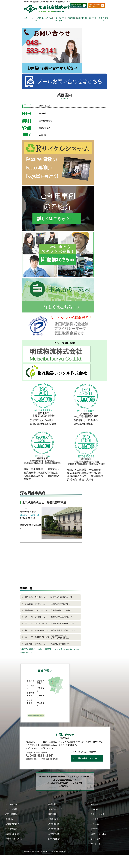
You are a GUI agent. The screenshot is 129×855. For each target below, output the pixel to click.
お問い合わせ (54, 839)
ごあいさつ (96, 809)
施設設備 (92, 18)
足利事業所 (41, 697)
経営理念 (95, 829)
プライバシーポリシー (57, 809)
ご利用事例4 (53, 834)
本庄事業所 (41, 704)
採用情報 (52, 814)
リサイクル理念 (97, 814)
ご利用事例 (82, 18)
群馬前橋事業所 (30, 694)
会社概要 (95, 819)
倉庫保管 (43, 135)
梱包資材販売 (45, 128)
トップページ (11, 804)
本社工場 (30, 681)
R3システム (47, 18)
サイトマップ (96, 844)
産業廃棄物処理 (45, 121)
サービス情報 (36, 18)
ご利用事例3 (53, 829)
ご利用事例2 (53, 824)
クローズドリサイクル (59, 18)
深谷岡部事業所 (30, 701)
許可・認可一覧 (97, 839)
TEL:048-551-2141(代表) (30, 515)
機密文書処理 (45, 106)
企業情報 (71, 18)
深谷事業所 (30, 687)
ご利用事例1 (53, 819)
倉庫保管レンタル (13, 834)
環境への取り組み (98, 834)
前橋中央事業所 (41, 682)
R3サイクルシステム (14, 839)
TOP (25, 18)
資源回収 (43, 113)
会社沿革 (95, 824)
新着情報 (52, 804)
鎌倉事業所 (41, 689)
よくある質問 (103, 18)
